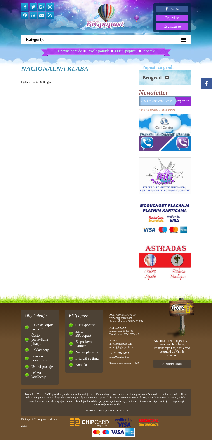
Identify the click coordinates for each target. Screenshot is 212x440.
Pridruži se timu (87, 358)
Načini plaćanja (86, 352)
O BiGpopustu (126, 51)
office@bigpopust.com (121, 347)
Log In (172, 9)
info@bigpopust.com (120, 343)
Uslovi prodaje (42, 366)
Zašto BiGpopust (83, 333)
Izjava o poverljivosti (40, 358)
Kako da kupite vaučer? (42, 327)
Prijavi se (172, 18)
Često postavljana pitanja (39, 339)
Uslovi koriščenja (38, 375)
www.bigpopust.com (120, 318)
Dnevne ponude (70, 51)
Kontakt (149, 51)
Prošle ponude (98, 51)
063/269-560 (122, 356)
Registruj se (172, 26)
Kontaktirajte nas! (172, 363)
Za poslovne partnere (84, 344)
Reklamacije (40, 350)
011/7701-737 (121, 353)
